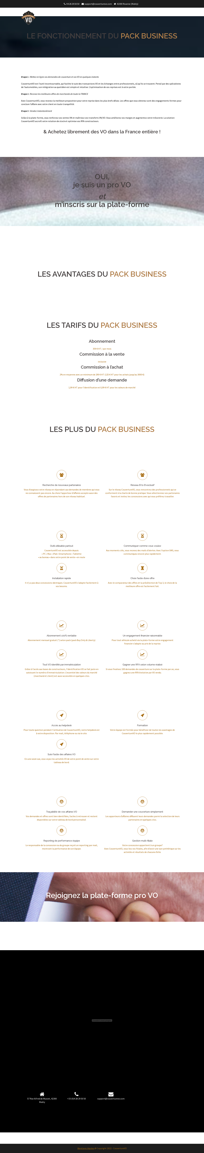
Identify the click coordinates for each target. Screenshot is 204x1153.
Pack (168, 12)
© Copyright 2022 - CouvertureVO (111, 1148)
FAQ (178, 12)
